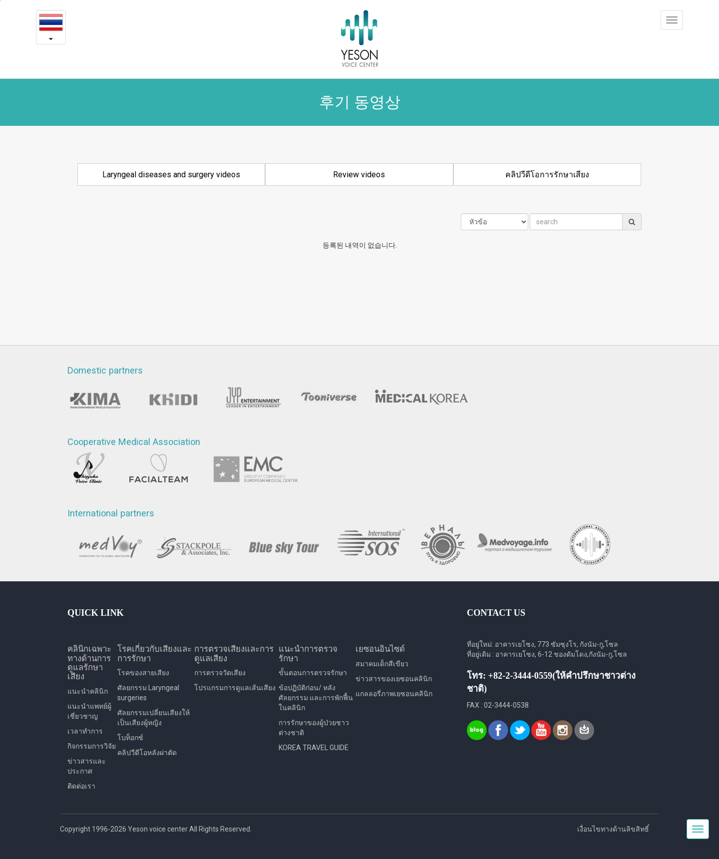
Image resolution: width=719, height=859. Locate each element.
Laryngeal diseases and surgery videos (171, 174)
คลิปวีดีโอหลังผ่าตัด (147, 753)
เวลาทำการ (85, 731)
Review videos (359, 174)
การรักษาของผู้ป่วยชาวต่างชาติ (314, 728)
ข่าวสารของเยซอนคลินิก (394, 679)
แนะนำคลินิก (87, 691)
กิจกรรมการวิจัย (91, 746)
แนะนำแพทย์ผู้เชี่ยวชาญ (89, 711)
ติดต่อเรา (81, 786)
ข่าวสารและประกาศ (86, 766)
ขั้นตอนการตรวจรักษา (313, 673)
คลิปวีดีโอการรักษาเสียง (547, 174)
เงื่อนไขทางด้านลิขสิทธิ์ (613, 829)
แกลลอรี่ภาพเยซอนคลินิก (394, 694)
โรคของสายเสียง (143, 673)
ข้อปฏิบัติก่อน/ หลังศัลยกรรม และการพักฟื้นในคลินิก (316, 698)
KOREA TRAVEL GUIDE (314, 748)
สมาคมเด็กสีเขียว (382, 664)
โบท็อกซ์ (130, 738)
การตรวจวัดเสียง (220, 673)
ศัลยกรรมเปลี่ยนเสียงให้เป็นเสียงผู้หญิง (153, 718)
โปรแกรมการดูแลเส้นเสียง (235, 688)
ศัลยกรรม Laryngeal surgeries (148, 693)
